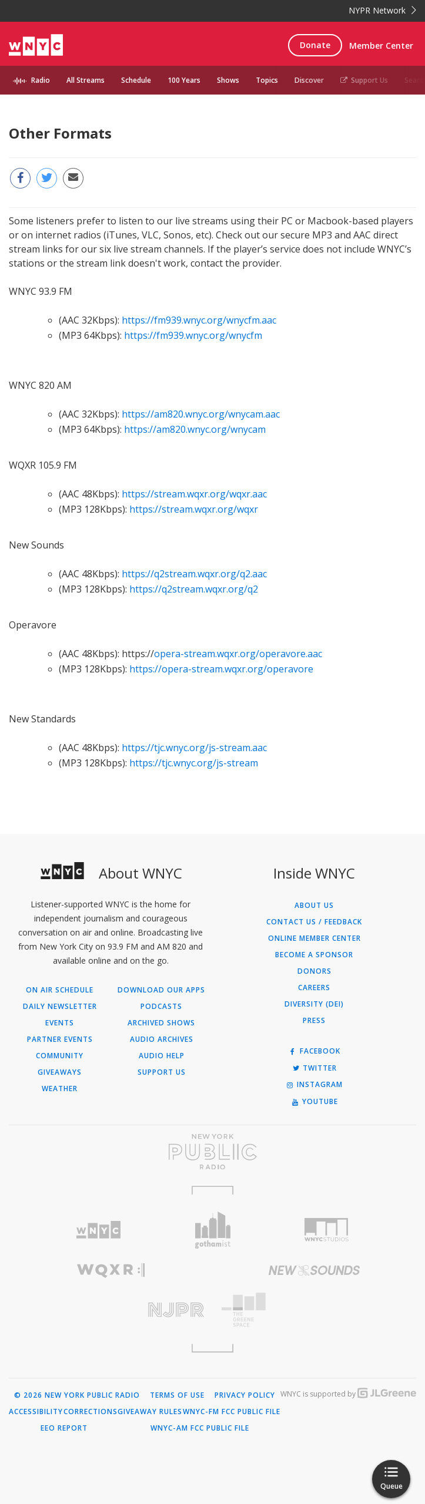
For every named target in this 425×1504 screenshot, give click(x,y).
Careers (314, 987)
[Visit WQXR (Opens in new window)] (111, 1270)
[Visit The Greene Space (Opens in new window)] (315, 1310)
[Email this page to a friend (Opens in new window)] (73, 178)
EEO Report (64, 1428)
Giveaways (60, 1072)
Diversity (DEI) (314, 1004)
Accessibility (36, 1411)
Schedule (136, 80)
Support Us (364, 80)
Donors (314, 971)
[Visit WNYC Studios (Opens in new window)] (327, 1229)
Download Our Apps (161, 990)
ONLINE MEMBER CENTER (314, 938)
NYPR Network (382, 10)
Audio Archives (161, 1039)
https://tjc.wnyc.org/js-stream (193, 762)
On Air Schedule (59, 990)
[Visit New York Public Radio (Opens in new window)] (212, 1151)
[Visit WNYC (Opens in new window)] (98, 1230)
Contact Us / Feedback (314, 922)
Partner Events (60, 1039)
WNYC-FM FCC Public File (231, 1411)
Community (59, 1055)
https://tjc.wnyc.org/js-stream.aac (194, 747)
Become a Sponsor (314, 954)
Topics (267, 80)
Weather (60, 1088)
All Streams (85, 80)
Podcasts (161, 1006)
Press (314, 1020)
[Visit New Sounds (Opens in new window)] (315, 1270)
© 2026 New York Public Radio (77, 1395)
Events (59, 1023)
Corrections (90, 1411)
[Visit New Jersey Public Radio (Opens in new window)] (111, 1310)
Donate (315, 45)
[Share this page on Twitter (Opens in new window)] (46, 178)
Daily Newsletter (60, 1006)
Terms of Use (177, 1395)
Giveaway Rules (150, 1411)
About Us (314, 905)
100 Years (184, 80)
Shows (228, 80)
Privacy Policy (245, 1395)
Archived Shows (161, 1023)
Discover (309, 80)
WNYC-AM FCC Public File (199, 1428)
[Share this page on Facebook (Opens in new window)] (20, 178)
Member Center (381, 45)
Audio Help (162, 1055)
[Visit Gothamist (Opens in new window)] (212, 1230)
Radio (40, 80)
